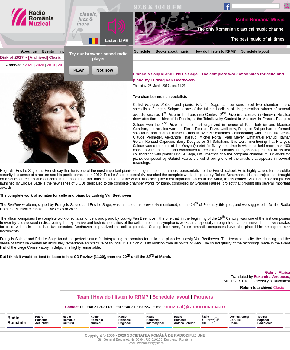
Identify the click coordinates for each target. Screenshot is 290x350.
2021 (29, 65)
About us (29, 51)
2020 (40, 65)
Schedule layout (255, 51)
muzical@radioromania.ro (195, 306)
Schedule (142, 51)
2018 (62, 65)
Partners (203, 296)
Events (48, 51)
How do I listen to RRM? (215, 51)
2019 (51, 65)
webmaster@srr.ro (150, 343)
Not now (104, 70)
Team (83, 296)
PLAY (78, 70)
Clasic (55, 57)
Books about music (172, 51)
